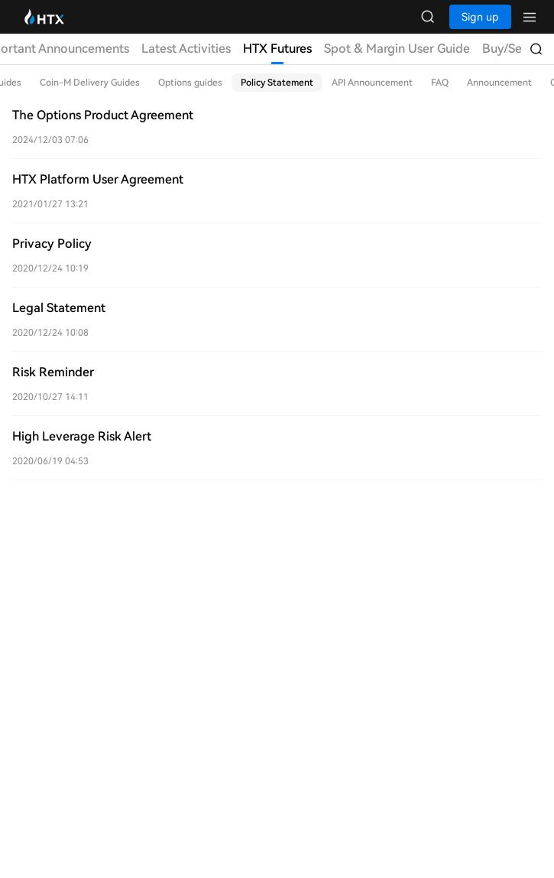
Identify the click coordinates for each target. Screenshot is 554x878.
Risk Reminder (53, 372)
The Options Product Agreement (102, 115)
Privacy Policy (52, 243)
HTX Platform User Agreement (97, 179)
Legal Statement (58, 308)
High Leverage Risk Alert (81, 436)
